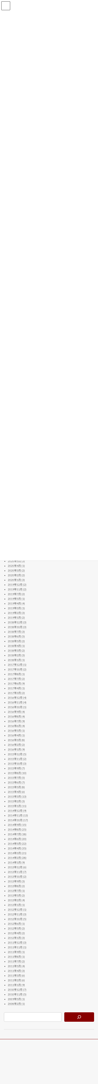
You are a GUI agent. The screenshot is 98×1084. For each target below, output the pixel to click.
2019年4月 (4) (16, 603)
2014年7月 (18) (17, 834)
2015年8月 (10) (17, 773)
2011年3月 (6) (16, 975)
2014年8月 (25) (17, 829)
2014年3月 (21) (17, 853)
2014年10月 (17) (18, 820)
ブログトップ (13, 1044)
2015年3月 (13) (17, 796)
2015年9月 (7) (16, 768)
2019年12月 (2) (17, 584)
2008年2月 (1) (16, 1004)
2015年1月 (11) (17, 806)
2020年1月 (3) (16, 580)
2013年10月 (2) (17, 876)
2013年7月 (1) (16, 890)
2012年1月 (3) (16, 938)
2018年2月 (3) (16, 655)
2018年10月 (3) (17, 627)
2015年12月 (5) (17, 754)
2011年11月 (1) (17, 947)
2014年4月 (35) (17, 848)
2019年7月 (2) (16, 594)
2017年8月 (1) (16, 674)
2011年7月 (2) (16, 961)
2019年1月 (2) (16, 617)
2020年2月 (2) (16, 575)
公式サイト (12, 1053)
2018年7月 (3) (16, 631)
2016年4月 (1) (16, 735)
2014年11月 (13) (18, 815)
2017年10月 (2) (17, 669)
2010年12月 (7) (17, 989)
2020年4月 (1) (16, 566)
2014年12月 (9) (17, 810)
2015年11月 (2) (17, 759)
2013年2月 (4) (16, 900)
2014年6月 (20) (17, 839)
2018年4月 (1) (16, 646)
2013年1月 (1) (16, 905)
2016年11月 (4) (17, 702)
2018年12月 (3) (17, 622)
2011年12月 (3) (17, 942)
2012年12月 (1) (17, 909)
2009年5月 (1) (16, 999)
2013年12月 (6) (17, 867)
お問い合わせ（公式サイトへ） (26, 1063)
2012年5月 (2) (16, 928)
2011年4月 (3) (16, 971)
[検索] (79, 1017)
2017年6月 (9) (16, 683)
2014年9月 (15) (17, 825)
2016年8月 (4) (16, 716)
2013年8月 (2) (16, 886)
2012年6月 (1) (16, 923)
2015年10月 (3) (17, 763)
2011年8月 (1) (16, 956)
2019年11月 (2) (17, 589)
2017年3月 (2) (16, 693)
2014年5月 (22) (17, 843)
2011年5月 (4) (16, 966)
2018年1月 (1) (16, 660)
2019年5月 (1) (16, 598)
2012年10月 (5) (17, 919)
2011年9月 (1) (16, 952)
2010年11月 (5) (17, 994)
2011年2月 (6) (16, 980)
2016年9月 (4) (16, 712)
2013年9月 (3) (16, 881)
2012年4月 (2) (16, 933)
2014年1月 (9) (16, 862)
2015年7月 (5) (16, 777)
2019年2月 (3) (16, 613)
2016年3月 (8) (16, 740)
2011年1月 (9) (16, 985)
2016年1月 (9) (16, 749)
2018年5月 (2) (16, 641)
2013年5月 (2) (16, 895)
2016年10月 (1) (17, 707)
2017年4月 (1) (16, 688)
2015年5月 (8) (16, 787)
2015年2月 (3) (16, 801)
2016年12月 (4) (17, 697)
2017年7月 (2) (16, 679)
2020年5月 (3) (16, 561)
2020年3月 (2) (16, 570)
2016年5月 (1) (16, 730)
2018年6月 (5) (16, 636)
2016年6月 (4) (16, 726)
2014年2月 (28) (17, 858)
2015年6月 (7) (16, 782)
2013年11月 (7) (17, 872)
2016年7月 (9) (16, 721)
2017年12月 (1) (17, 664)
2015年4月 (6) (16, 792)
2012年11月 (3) (17, 914)
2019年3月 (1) (16, 608)
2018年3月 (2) (16, 650)
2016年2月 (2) (16, 744)
